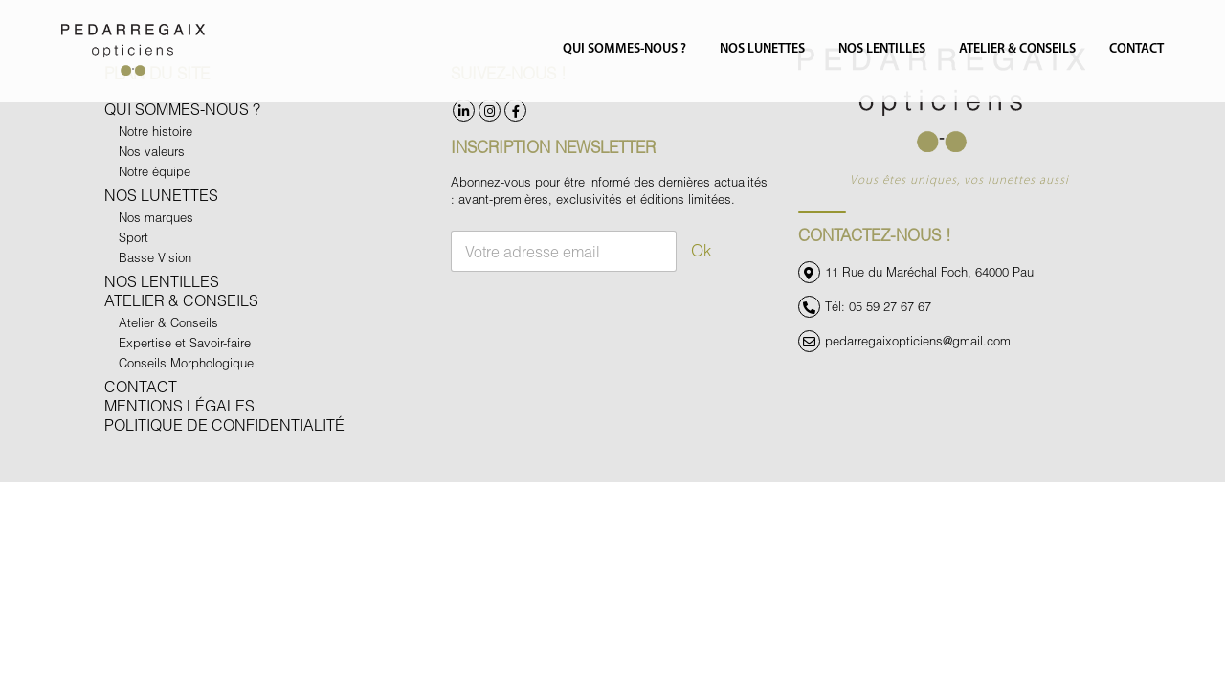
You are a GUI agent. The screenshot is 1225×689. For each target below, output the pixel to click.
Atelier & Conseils (1017, 49)
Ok (701, 250)
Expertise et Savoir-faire (185, 342)
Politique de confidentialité (224, 424)
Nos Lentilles (881, 49)
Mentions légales (179, 405)
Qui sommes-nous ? (624, 49)
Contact (1136, 49)
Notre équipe (154, 171)
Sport (133, 237)
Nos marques (156, 217)
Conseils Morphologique (186, 362)
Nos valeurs (152, 151)
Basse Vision (155, 257)
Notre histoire (155, 131)
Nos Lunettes (762, 49)
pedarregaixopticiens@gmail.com (918, 341)
